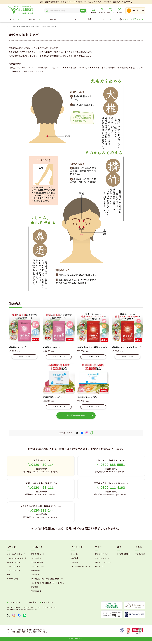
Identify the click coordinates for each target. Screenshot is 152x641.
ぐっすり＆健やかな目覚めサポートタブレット (48, 583)
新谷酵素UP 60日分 (52, 347)
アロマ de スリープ (102, 558)
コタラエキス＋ (37, 558)
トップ (9, 26)
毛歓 (8, 575)
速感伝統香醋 (36, 591)
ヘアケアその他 (12, 579)
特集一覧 (15, 26)
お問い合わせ (47, 602)
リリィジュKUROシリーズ (16, 558)
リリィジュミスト (13, 566)
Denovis (74, 554)
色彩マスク (99, 566)
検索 (83, 10)
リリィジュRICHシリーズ (16, 554)
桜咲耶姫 (74, 558)
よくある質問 (30, 602)
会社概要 (9, 607)
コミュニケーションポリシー (31, 607)
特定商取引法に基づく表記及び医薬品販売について (23, 609)
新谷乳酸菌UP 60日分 (87, 397)
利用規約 (17, 607)
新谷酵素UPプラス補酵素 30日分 (92, 347)
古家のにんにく (37, 575)
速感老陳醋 (35, 571)
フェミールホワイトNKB (80, 566)
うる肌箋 (74, 562)
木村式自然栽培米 (123, 554)
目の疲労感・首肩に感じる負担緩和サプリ (47, 579)
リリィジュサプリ (13, 571)
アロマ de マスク (101, 554)
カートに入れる (24, 356)
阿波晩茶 (34, 587)
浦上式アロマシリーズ (103, 562)
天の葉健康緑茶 (37, 562)
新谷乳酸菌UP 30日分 (53, 397)
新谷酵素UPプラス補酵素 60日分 (126, 347)
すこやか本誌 (140, 554)
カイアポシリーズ (37, 566)
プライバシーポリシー (49, 607)
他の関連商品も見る (76, 415)
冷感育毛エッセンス (14, 562)
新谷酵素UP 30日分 (17, 347)
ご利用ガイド (14, 602)
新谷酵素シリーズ (37, 554)
